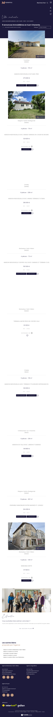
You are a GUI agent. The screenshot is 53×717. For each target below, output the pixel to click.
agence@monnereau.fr (7, 670)
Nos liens (33, 711)
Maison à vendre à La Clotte (10, 651)
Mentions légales (23, 711)
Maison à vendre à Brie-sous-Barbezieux (13, 657)
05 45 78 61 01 (5, 669)
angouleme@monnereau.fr (32, 670)
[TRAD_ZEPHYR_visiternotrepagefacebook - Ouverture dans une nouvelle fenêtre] (3, 677)
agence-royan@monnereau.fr (9, 688)
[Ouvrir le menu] (51, 2)
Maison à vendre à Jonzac (10, 655)
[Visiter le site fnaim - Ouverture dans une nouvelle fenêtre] (3, 705)
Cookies (43, 711)
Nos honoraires (11, 711)
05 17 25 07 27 (5, 687)
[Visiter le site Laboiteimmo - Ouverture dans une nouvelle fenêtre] (26, 714)
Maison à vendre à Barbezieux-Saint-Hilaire (14, 649)
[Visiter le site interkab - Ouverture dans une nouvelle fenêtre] (11, 705)
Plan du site (17, 711)
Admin (29, 711)
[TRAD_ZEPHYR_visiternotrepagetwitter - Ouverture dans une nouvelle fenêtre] (7, 677)
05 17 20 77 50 (29, 669)
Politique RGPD (38, 711)
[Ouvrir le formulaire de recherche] (42, 3)
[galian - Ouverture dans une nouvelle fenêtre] (21, 705)
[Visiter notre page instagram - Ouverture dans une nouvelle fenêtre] (11, 677)
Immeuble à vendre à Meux (10, 653)
